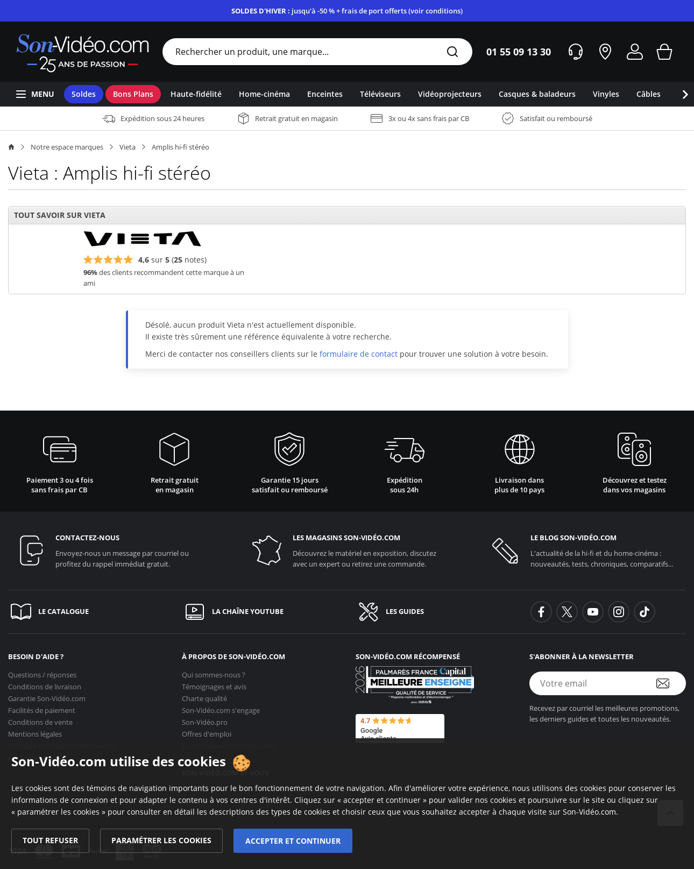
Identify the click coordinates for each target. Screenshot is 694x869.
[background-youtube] (593, 612)
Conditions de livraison (44, 683)
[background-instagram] (619, 612)
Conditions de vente (40, 719)
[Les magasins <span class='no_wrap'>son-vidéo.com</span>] (346, 551)
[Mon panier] (664, 51)
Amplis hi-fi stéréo (180, 147)
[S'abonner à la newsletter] (670, 683)
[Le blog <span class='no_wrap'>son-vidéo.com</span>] (584, 551)
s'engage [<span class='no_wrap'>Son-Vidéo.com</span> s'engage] (221, 707)
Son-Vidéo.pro (205, 719)
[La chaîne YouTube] (260, 612)
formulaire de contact (359, 354)
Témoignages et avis (214, 683)
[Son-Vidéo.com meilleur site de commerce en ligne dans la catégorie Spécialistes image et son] (415, 684)
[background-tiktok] (644, 612)
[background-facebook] (541, 612)
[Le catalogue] (86, 612)
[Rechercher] (452, 52)
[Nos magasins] (605, 51)
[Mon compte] (634, 51)
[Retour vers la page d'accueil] (82, 52)
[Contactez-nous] (109, 551)
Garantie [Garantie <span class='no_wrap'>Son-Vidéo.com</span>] (47, 695)
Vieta (127, 147)
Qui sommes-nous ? (213, 671)
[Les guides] (434, 612)
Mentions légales (35, 731)
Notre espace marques (67, 147)
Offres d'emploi (206, 731)
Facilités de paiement (41, 707)
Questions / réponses (42, 671)
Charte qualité (204, 695)
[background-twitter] (567, 612)
